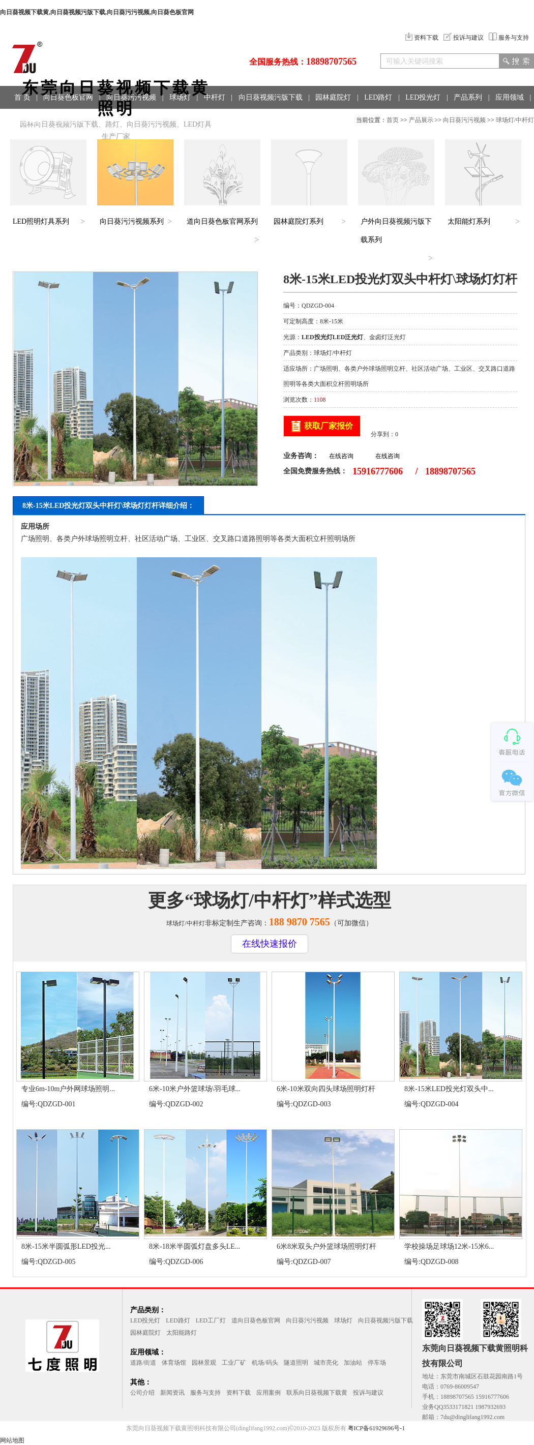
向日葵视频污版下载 (271, 97)
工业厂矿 (234, 1362)
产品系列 (468, 97)
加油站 (353, 1362)
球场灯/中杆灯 (515, 120)
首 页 (22, 97)
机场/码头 (265, 1362)
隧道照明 (296, 1362)
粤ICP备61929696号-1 (376, 1428)
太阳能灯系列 (469, 221)
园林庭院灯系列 (298, 221)
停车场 (377, 1362)
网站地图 (12, 1440)
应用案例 (268, 1392)
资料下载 (421, 37)
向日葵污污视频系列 (132, 221)
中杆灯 (214, 97)
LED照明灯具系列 (41, 221)
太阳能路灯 (181, 1332)
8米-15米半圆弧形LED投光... (65, 1246)
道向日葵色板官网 (255, 1320)
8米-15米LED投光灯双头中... (448, 1089)
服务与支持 (509, 37)
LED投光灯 (422, 97)
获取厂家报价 (328, 426)
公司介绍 (142, 1392)
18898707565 (331, 61)
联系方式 (70, 120)
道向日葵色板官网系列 (222, 221)
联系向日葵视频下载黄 (316, 1392)
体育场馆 (174, 1362)
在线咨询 (341, 456)
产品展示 (421, 120)
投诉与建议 (463, 37)
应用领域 (509, 97)
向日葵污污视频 (131, 97)
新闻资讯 (172, 1392)
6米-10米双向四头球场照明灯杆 (326, 1089)
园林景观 (204, 1362)
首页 (393, 120)
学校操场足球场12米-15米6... (449, 1246)
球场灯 (180, 97)
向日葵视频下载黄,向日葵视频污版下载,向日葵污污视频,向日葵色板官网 (97, 12)
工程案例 (28, 120)
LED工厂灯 (211, 1320)
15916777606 (377, 471)
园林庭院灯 (333, 97)
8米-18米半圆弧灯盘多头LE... (194, 1246)
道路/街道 (143, 1362)
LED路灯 (378, 97)
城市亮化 (326, 1362)
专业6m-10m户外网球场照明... (68, 1089)
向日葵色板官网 (68, 97)
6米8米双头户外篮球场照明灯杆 (326, 1246)
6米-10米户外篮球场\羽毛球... (195, 1089)
